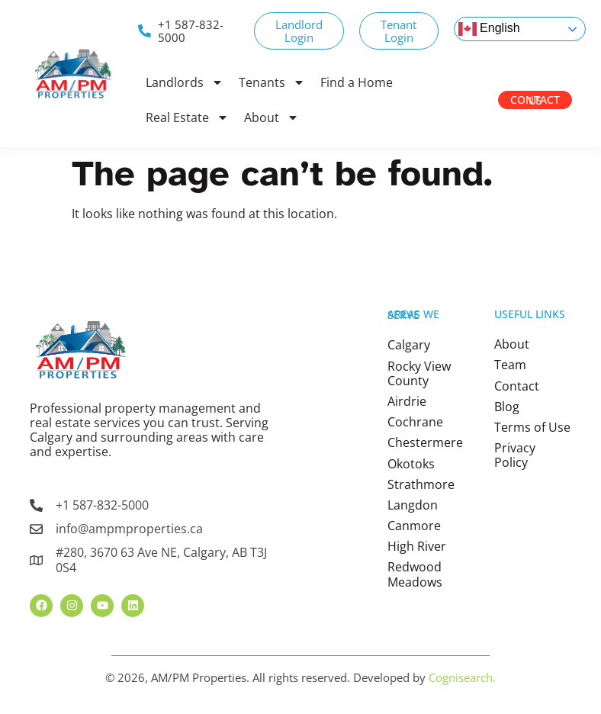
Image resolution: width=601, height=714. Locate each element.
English (489, 29)
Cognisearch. (462, 677)
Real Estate (187, 117)
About (271, 117)
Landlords (184, 82)
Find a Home (356, 82)
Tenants (272, 82)
